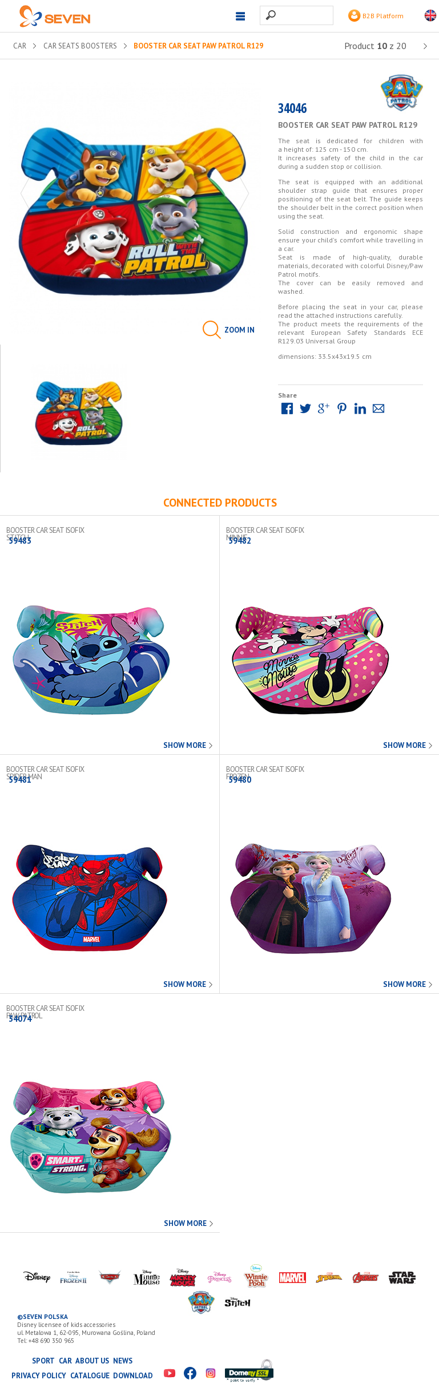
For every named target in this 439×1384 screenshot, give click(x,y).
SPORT (43, 1361)
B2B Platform (376, 15)
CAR (19, 46)
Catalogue (90, 1376)
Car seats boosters (80, 46)
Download (133, 1376)
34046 (292, 110)
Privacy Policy (38, 1376)
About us (92, 1361)
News (122, 1361)
